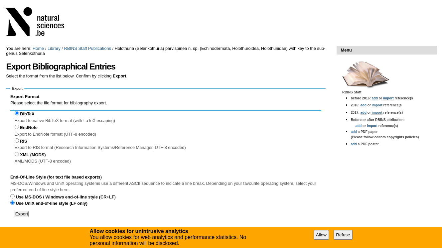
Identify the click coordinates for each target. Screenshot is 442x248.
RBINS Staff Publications (87, 48)
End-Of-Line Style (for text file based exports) (56, 177)
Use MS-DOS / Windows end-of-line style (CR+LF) (66, 196)
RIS (23, 141)
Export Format (24, 96)
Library (54, 48)
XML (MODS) (33, 154)
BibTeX (27, 113)
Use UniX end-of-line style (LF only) (51, 203)
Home (38, 48)
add (375, 98)
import (388, 98)
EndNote (29, 127)
